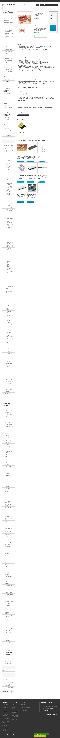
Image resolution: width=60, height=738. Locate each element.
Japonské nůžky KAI (7, 407)
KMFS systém (6, 124)
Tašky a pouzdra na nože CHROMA (9, 210)
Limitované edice (9, 326)
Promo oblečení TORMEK (8, 100)
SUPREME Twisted (9, 318)
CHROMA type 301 (9, 169)
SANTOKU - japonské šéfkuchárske (8, 265)
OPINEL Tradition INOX (9, 619)
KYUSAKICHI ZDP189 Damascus (9, 154)
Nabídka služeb (7, 691)
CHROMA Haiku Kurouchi (9, 167)
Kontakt (13, 704)
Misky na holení (8, 464)
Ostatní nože (5, 540)
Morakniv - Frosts (8, 393)
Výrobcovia (6, 667)
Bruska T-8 (7, 105)
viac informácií (17, 736)
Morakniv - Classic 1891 (9, 387)
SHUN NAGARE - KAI (9, 249)
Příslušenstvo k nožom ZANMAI (9, 346)
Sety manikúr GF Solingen (8, 505)
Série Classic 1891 (9, 389)
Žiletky (7, 477)
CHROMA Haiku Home (9, 161)
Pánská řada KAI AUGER (8, 496)
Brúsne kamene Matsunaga (8, 22)
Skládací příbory (7, 546)
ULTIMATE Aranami (9, 324)
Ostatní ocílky (7, 139)
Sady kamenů (6, 79)
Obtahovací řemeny (7, 130)
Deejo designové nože (8, 548)
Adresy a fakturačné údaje (26, 707)
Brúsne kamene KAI (7, 20)
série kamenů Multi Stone (8, 44)
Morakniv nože (6, 572)
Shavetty (6, 456)
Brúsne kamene (5, 704)
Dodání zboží (14, 706)
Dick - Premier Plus (8, 383)
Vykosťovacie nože (9, 363)
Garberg (7, 587)
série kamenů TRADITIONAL (7, 41)
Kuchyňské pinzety (6, 403)
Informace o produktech (6, 675)
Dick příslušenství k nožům (8, 386)
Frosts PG (7, 395)
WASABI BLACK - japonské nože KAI (9, 216)
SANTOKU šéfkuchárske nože (9, 359)
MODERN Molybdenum (8, 303)
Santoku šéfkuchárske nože (9, 336)
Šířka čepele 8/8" (8, 442)
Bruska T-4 (7, 109)
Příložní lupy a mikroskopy (8, 652)
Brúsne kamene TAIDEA (8, 67)
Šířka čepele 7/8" (8, 440)
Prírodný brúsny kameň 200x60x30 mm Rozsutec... (31, 155)
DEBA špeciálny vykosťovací (8, 366)
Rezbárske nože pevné (9, 642)
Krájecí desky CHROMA (8, 205)
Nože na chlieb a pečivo (8, 374)
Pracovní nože (7, 596)
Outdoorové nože (8, 583)
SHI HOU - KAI (9, 251)
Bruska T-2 (7, 112)
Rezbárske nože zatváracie (7, 648)
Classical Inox (7, 607)
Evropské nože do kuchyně (8, 381)
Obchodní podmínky (15, 713)
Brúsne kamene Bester (8, 16)
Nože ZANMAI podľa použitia (9, 328)
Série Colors (7, 553)
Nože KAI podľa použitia (8, 254)
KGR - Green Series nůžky (8, 519)
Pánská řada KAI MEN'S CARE (9, 499)
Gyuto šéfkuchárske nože (9, 339)
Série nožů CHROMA (9, 158)
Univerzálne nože (9, 330)
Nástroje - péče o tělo (7, 429)
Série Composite (8, 551)
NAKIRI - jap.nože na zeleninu (9, 259)
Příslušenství (7, 128)
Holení (5, 431)
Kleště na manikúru (9, 486)
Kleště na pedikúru (9, 488)
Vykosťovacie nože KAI (9, 272)
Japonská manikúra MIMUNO (8, 482)
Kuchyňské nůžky (8, 412)
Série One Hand (7, 562)
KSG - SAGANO (7, 521)
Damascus (6, 608)
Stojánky (7, 473)
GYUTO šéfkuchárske (9, 361)
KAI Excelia (7, 534)
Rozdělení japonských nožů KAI (8, 682)
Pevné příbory (7, 544)
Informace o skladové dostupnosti (14, 708)
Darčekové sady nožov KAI (9, 289)
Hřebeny (7, 462)
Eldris (7, 590)
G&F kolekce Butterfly (9, 449)
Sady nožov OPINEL (8, 635)
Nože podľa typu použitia (9, 353)
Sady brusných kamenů (9, 53)
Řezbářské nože (8, 599)
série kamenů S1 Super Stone (9, 37)
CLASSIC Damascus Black (9, 306)
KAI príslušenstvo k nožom (9, 295)
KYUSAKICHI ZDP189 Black (9, 151)
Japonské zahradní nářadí (8, 420)
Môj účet (23, 702)
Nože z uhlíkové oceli (8, 379)
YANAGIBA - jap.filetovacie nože (9, 281)
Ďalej (31, 30)
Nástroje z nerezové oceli (9, 424)
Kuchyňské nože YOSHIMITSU (7, 349)
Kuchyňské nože (6, 143)
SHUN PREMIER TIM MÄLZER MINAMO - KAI (9, 234)
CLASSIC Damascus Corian (9, 309)
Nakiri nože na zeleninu (8, 333)
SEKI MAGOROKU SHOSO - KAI (9, 219)
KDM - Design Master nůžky (8, 529)
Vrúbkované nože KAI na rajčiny (9, 262)
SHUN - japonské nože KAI (9, 228)
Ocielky (5, 131)
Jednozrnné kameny (8, 69)
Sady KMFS (7, 126)
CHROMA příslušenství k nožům (9, 199)
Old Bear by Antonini (7, 603)
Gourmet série (7, 657)
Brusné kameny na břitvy (9, 460)
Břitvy (6, 433)
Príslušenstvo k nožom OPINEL (9, 638)
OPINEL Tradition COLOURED (9, 622)
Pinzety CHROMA (9, 207)
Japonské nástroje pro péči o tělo (8, 480)
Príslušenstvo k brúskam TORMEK (8, 98)
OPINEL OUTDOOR (9, 628)
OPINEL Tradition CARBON (9, 616)
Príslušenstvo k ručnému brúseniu (8, 141)
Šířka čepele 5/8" (8, 437)
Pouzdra (7, 471)
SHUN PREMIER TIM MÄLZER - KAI (9, 231)
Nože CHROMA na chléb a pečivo (9, 197)
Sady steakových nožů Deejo (9, 567)
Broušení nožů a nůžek (7, 693)
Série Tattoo (7, 560)
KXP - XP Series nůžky (9, 516)
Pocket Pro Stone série (9, 49)
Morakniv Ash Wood (9, 585)
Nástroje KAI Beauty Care (8, 494)
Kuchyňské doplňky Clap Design (8, 399)
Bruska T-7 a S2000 (8, 107)
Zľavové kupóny (24, 710)
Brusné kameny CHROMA (8, 18)
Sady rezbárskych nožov (9, 650)
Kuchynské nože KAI (8, 212)
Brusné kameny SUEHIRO (8, 56)
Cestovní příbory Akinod (8, 542)
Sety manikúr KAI (8, 507)
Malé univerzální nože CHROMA (9, 177)
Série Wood (7, 557)
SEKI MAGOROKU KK (9, 240)
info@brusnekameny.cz (49, 710)
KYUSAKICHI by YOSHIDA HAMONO (8, 148)
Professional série (8, 661)
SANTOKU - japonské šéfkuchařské (8, 180)
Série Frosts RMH (9, 581)
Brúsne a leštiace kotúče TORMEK (8, 96)
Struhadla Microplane (7, 654)
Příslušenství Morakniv (9, 601)
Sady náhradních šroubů (9, 416)
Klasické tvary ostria (9, 644)
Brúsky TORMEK (7, 93)
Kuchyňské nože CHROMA (7, 157)
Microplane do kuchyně (8, 656)
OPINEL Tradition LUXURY (9, 624)
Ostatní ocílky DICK (9, 137)
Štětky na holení (8, 475)
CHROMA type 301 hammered (9, 172)
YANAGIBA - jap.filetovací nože (9, 194)
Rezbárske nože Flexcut (8, 640)
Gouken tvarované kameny (8, 47)
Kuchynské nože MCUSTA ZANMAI (8, 298)
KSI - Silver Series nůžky (9, 523)
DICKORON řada (9, 135)
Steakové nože (8, 391)
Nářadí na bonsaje (7, 422)
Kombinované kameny (8, 60)
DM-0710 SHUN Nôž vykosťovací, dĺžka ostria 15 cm (42, 175)
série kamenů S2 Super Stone (9, 34)
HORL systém (6, 119)
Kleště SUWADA (8, 484)
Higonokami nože (7, 570)
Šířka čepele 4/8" (8, 435)
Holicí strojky (7, 444)
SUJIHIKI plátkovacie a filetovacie (9, 369)
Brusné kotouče (6, 81)
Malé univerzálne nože (9, 355)
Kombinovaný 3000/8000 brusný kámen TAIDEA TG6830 (32, 175)
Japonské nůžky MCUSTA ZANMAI (8, 418)
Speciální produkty (8, 663)
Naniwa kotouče (7, 83)
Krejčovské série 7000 (8, 410)
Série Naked (7, 549)
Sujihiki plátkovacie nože (9, 342)
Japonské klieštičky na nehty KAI (8, 491)
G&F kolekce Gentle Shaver (9, 452)
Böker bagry (8, 446)
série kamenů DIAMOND (9, 28)
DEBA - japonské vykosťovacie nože (9, 275)
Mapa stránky (14, 719)
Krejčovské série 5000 (8, 408)
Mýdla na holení (8, 466)
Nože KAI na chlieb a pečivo (9, 284)
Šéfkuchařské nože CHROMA (9, 184)
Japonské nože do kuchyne (8, 145)
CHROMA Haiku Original (9, 164)
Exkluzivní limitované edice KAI (9, 292)
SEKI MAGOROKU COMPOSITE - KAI (9, 246)
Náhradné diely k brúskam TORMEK (8, 103)
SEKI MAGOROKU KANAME (9, 243)
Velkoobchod (14, 717)
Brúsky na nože (6, 117)
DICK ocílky (7, 133)
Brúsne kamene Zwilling (8, 74)
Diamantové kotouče (8, 86)
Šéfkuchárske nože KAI (9, 269)
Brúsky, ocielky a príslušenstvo (6, 115)
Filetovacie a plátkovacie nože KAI (9, 278)
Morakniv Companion (9, 594)
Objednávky (23, 704)
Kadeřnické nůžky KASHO (8, 509)
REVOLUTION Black (9, 322)
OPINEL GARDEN (9, 630)
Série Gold (6, 555)
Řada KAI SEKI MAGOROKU (7, 502)
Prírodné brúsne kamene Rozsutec (8, 77)
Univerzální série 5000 (8, 414)
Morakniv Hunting (9, 592)
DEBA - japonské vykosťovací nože (9, 187)
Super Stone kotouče (8, 39)
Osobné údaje (23, 709)
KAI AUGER (8, 454)
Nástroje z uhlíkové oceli (9, 426)
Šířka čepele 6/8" (8, 438)
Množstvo (51, 18)
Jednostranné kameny (8, 58)
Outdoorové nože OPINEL (8, 613)
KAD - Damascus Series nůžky (9, 511)
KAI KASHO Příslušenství (7, 538)
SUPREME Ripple (9, 317)
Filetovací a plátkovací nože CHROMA (9, 190)
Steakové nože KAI (9, 286)
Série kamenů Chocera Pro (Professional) (9, 31)
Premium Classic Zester (9, 659)
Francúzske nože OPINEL (8, 610)
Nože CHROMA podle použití (9, 174)
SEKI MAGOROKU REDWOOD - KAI (9, 225)
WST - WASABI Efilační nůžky (9, 532)
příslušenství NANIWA (8, 51)
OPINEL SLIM (8, 626)
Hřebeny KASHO (8, 536)
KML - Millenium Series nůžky (9, 514)
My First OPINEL (8, 632)
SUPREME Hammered (8, 315)
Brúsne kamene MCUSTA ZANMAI (8, 25)
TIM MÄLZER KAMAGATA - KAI (9, 222)
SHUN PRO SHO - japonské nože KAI (9, 237)
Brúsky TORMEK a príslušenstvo (6, 91)
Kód (35, 18)
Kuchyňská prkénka (7, 401)
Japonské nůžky (6, 405)
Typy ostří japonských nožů (8, 687)
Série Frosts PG (8, 579)
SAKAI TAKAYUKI (8, 351)
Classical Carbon (8, 605)
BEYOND (8, 320)
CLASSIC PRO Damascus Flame (9, 312)
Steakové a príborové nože (9, 377)
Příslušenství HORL (8, 122)
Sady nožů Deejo (8, 564)
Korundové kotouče (8, 88)
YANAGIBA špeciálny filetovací (9, 372)
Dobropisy (23, 706)
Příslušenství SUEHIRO (9, 65)
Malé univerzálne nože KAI (9, 256)
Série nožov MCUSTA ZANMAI (9, 300)
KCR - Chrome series (8, 526)
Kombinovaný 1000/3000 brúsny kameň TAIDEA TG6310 (21, 195)
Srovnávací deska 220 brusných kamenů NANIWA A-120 (21, 133)
